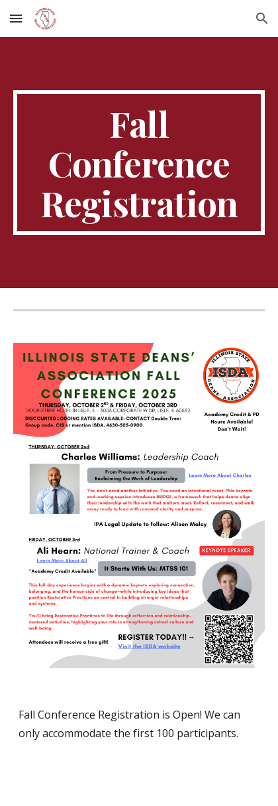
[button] (16, 18)
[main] (138, 162)
